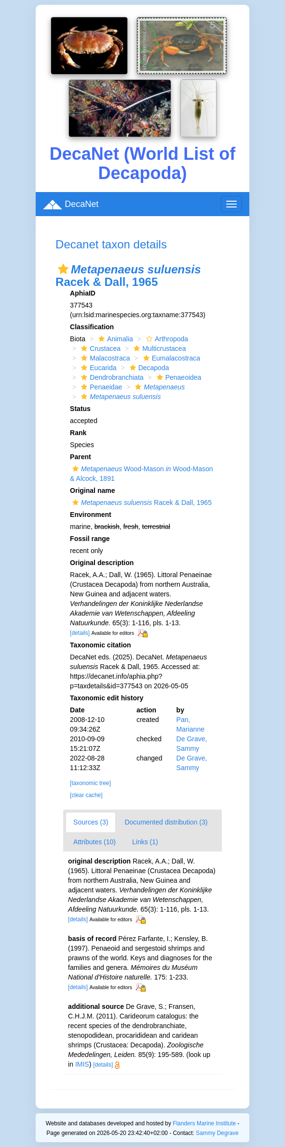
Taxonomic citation (100, 645)
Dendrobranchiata (111, 377)
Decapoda (148, 368)
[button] (63, 269)
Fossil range (89, 538)
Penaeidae (100, 387)
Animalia (114, 339)
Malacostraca (104, 358)
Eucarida (97, 368)
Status (80, 408)
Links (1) (145, 842)
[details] (80, 633)
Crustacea (100, 348)
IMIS (82, 1064)
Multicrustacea (158, 348)
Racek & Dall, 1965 (141, 502)
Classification (92, 327)
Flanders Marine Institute (204, 1123)
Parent (80, 457)
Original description (102, 563)
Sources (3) (90, 822)
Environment (90, 514)
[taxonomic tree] (90, 783)
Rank (78, 433)
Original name (92, 490)
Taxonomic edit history (106, 698)
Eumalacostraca (170, 358)
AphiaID (82, 293)
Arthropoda (166, 339)
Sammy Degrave (217, 1133)
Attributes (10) (94, 842)
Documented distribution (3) (165, 822)
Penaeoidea (178, 377)
